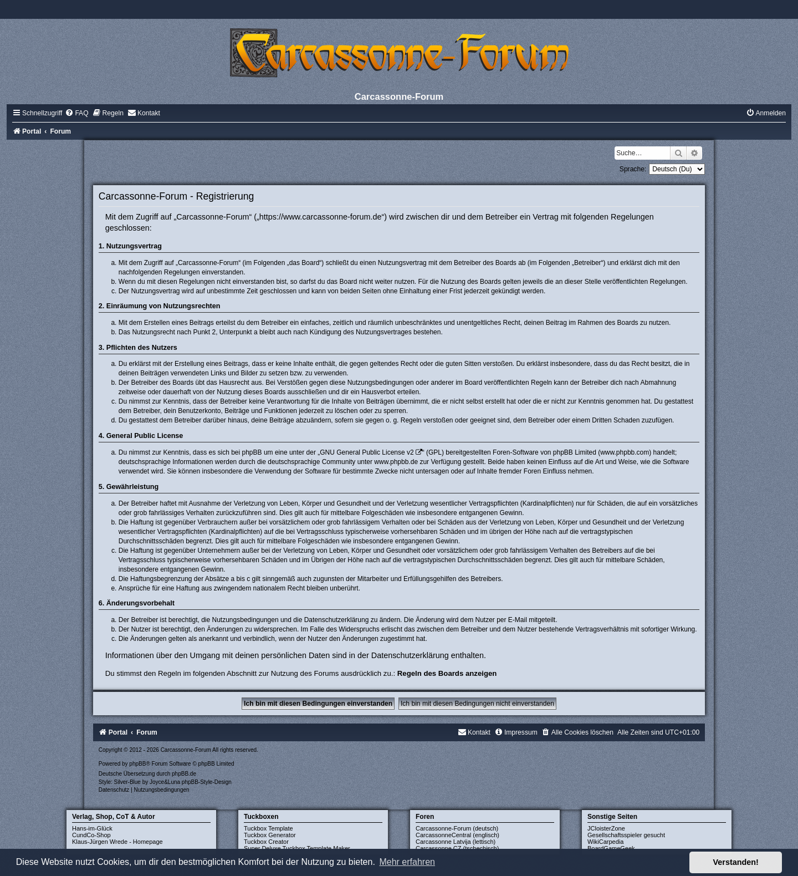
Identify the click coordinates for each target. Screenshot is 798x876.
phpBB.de (184, 774)
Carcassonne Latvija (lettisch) (455, 841)
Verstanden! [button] (736, 862)
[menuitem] (76, 113)
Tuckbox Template (268, 828)
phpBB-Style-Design (207, 782)
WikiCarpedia (605, 841)
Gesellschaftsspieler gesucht (626, 835)
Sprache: (633, 169)
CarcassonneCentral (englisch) (457, 835)
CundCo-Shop (91, 835)
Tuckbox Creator (266, 841)
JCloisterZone (606, 828)
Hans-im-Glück (92, 828)
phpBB (137, 764)
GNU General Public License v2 (366, 452)
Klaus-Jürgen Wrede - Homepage (117, 841)
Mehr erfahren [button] (407, 862)
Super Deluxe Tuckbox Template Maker (297, 848)
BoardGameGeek (611, 848)
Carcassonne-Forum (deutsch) (457, 828)
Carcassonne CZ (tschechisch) (457, 848)
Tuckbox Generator (270, 835)
